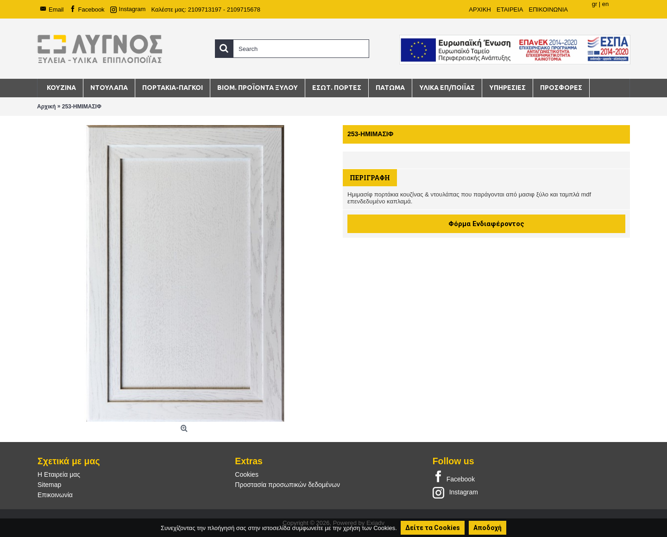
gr (595, 3)
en (605, 3)
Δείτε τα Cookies (432, 527)
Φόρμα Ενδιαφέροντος (486, 224)
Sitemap (49, 484)
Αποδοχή (487, 527)
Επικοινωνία (55, 495)
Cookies (246, 474)
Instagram (455, 492)
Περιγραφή (370, 177)
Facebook (454, 477)
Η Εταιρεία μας (59, 474)
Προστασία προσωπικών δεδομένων (287, 484)
